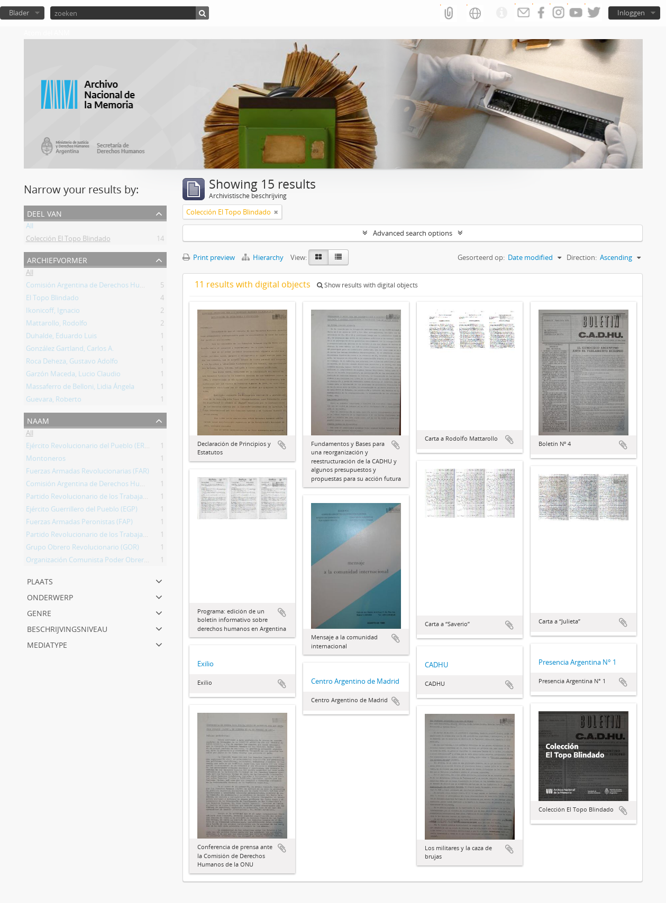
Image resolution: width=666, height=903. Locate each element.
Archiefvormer (57, 259)
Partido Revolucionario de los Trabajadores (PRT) (102, 498)
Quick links (501, 13)
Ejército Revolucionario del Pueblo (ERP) (88, 447)
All (29, 227)
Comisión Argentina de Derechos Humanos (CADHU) (108, 287)
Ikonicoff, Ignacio (53, 312)
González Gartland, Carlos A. (70, 350)
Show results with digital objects (367, 285)
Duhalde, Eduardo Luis (61, 337)
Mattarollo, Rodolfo (56, 325)
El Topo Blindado (52, 299)
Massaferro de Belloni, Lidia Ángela (80, 388)
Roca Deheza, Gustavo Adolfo (72, 363)
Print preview (209, 257)
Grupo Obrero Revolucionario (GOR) (82, 549)
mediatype (47, 644)
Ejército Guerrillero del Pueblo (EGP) (82, 511)
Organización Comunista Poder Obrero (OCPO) (99, 561)
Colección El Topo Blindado (68, 240)
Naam (38, 420)
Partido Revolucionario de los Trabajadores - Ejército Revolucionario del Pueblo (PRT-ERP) (165, 536)
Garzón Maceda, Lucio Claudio (73, 375)
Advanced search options (412, 233)
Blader (19, 12)
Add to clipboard (282, 445)
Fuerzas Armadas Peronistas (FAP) (79, 523)
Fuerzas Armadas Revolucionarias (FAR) (87, 473)
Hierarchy (263, 257)
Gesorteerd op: (481, 257)
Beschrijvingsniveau (67, 628)
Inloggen (631, 12)
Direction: (582, 257)
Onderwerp (50, 596)
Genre (39, 612)
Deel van (44, 213)
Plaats (40, 580)
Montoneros (46, 460)
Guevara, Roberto (53, 401)
